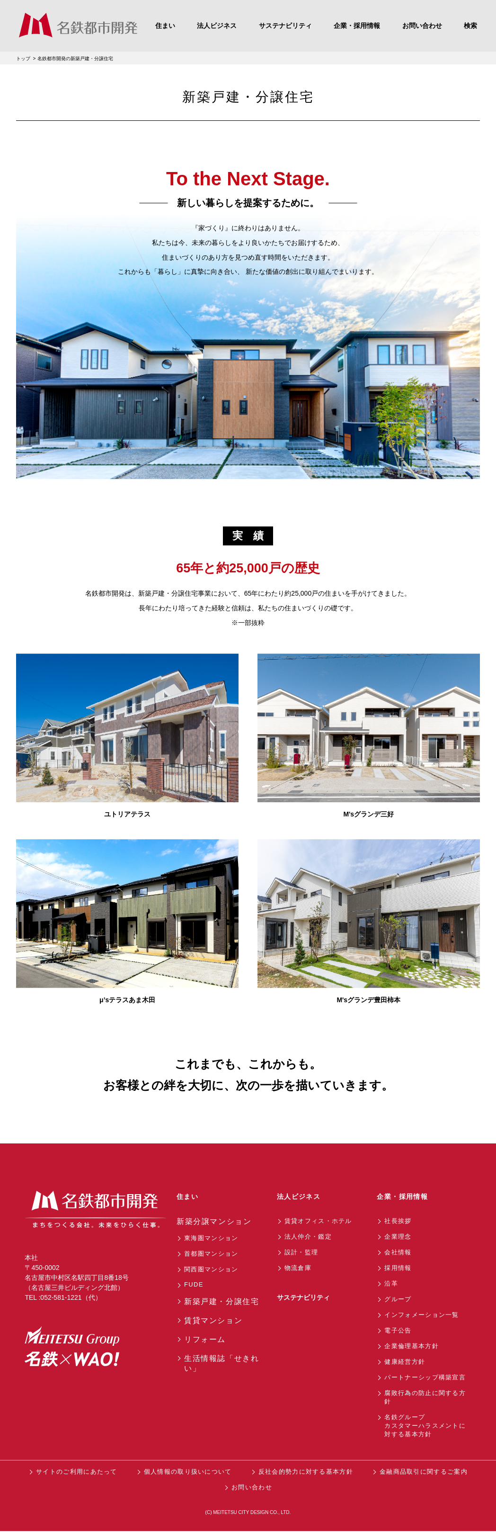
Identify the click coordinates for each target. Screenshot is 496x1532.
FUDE (194, 1284)
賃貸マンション (213, 1320)
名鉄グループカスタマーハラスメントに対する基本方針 (425, 1426)
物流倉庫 (297, 1267)
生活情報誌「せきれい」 (221, 1363)
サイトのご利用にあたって (76, 1471)
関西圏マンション (211, 1269)
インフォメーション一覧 (421, 1314)
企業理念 (397, 1236)
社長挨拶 (397, 1220)
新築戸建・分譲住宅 (221, 1301)
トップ (23, 58)
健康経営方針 (404, 1361)
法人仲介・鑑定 (308, 1236)
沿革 (391, 1283)
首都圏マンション (211, 1253)
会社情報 (397, 1252)
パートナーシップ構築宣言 (425, 1377)
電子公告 (397, 1330)
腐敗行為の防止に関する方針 (425, 1397)
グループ (397, 1299)
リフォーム (205, 1339)
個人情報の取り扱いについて (188, 1471)
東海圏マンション (211, 1238)
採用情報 (397, 1267)
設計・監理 (301, 1252)
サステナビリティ (303, 1297)
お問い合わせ (251, 1487)
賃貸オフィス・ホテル (318, 1220)
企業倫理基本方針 (411, 1346)
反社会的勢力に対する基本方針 (305, 1471)
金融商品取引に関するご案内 (424, 1471)
